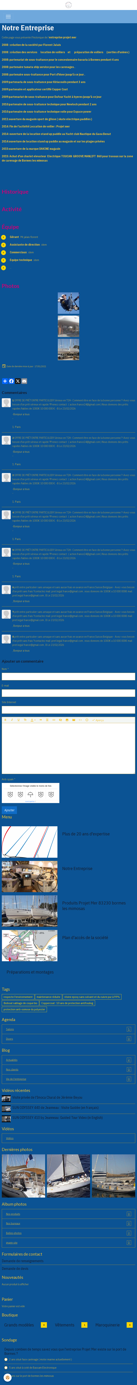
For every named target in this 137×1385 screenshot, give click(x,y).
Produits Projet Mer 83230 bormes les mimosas (94, 905)
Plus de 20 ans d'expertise (86, 833)
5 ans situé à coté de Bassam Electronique (33, 1367)
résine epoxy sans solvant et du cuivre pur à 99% (92, 997)
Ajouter (9, 810)
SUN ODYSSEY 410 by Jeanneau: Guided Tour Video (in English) (57, 1117)
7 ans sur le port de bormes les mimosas (31, 1376)
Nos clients (68, 1069)
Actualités (68, 1060)
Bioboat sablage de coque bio (20, 1003)
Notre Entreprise (77, 868)
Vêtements (64, 1325)
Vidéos (10, 1138)
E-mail (5, 685)
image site (68, 1242)
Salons (68, 1029)
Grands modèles (19, 1325)
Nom (4, 669)
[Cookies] (8, 1378)
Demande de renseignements (23, 1261)
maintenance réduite (48, 997)
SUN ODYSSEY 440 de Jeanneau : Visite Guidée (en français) (55, 1107)
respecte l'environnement (18, 997)
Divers (68, 1039)
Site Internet (9, 702)
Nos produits (68, 1214)
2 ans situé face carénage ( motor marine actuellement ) (40, 1359)
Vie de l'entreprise (68, 1079)
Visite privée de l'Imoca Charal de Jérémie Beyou (47, 1097)
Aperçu (98, 720)
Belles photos (68, 1233)
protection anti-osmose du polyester (24, 1009)
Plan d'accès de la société (85, 937)
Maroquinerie (107, 1325)
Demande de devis (15, 1268)
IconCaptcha (29, 801)
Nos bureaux (68, 1223)
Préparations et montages (30, 972)
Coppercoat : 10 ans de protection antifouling (67, 1003)
